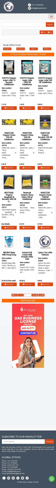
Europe (7, 49)
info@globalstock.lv (37, 8)
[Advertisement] (28, 398)
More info (9, 108)
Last (41, 295)
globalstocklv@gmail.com (16, 473)
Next (34, 295)
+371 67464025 (12, 463)
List (50, 32)
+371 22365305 (35, 5)
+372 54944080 (12, 467)
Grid (43, 32)
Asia (34, 49)
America (20, 49)
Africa (47, 49)
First (14, 295)
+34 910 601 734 (12, 465)
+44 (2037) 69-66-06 (14, 469)
